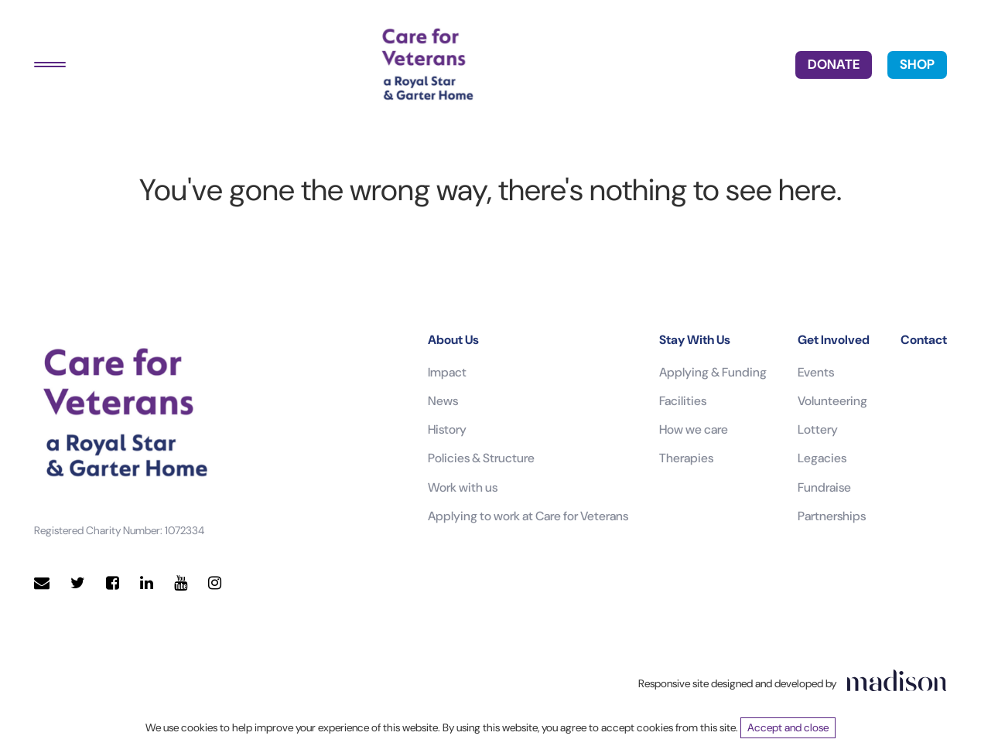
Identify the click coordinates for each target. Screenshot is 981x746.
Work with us (462, 487)
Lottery (818, 429)
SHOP (917, 64)
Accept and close (788, 727)
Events (816, 372)
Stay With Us (694, 340)
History (447, 429)
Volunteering (832, 401)
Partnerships (832, 516)
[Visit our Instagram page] (214, 583)
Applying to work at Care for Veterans (528, 516)
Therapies (686, 458)
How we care (693, 429)
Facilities (682, 401)
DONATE (834, 64)
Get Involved (834, 340)
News (443, 401)
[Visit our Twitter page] (77, 583)
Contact (924, 340)
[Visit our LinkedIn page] (146, 583)
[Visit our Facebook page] (112, 583)
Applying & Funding (713, 372)
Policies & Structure (481, 458)
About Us (453, 340)
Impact (447, 372)
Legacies (822, 458)
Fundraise (824, 487)
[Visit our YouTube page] (180, 583)
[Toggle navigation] (50, 65)
